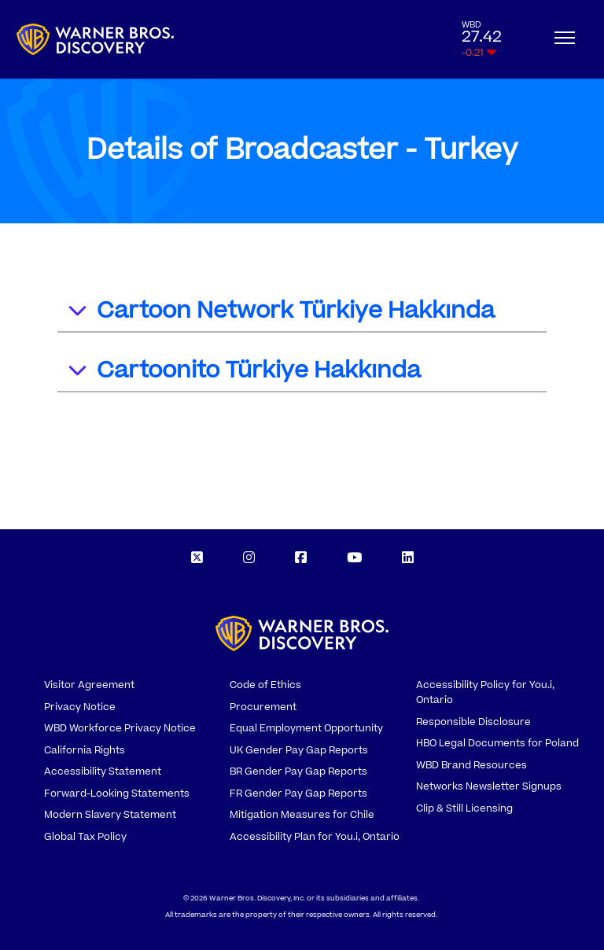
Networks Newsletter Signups (489, 786)
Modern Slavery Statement (110, 815)
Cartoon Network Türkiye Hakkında (280, 312)
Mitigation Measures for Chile (302, 815)
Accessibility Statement (102, 771)
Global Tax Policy (85, 837)
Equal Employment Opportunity (306, 728)
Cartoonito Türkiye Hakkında (243, 372)
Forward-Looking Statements (117, 793)
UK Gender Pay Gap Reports (299, 750)
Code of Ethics (265, 685)
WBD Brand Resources (471, 765)
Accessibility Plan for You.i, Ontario (315, 837)
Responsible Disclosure (473, 722)
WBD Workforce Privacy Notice (120, 728)
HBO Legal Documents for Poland (497, 743)
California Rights (84, 750)
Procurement (263, 707)
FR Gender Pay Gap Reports (298, 793)
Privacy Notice (80, 707)
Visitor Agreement (89, 685)
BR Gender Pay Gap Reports (298, 771)
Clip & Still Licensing (464, 808)
